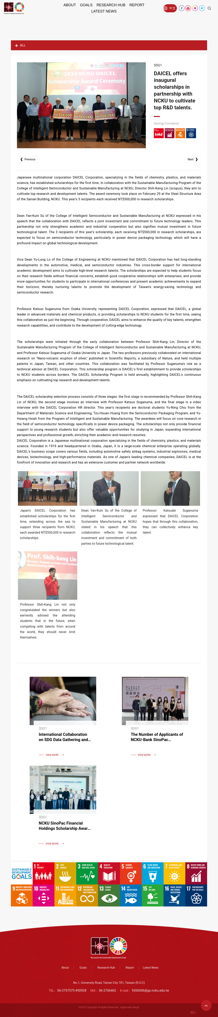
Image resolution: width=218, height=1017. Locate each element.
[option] (81, 105)
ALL (20, 45)
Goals (86, 5)
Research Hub (111, 5)
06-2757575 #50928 (71, 990)
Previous (27, 159)
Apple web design (129, 1007)
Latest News (104, 11)
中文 (170, 8)
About (70, 5)
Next (193, 159)
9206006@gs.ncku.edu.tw (150, 990)
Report (137, 5)
